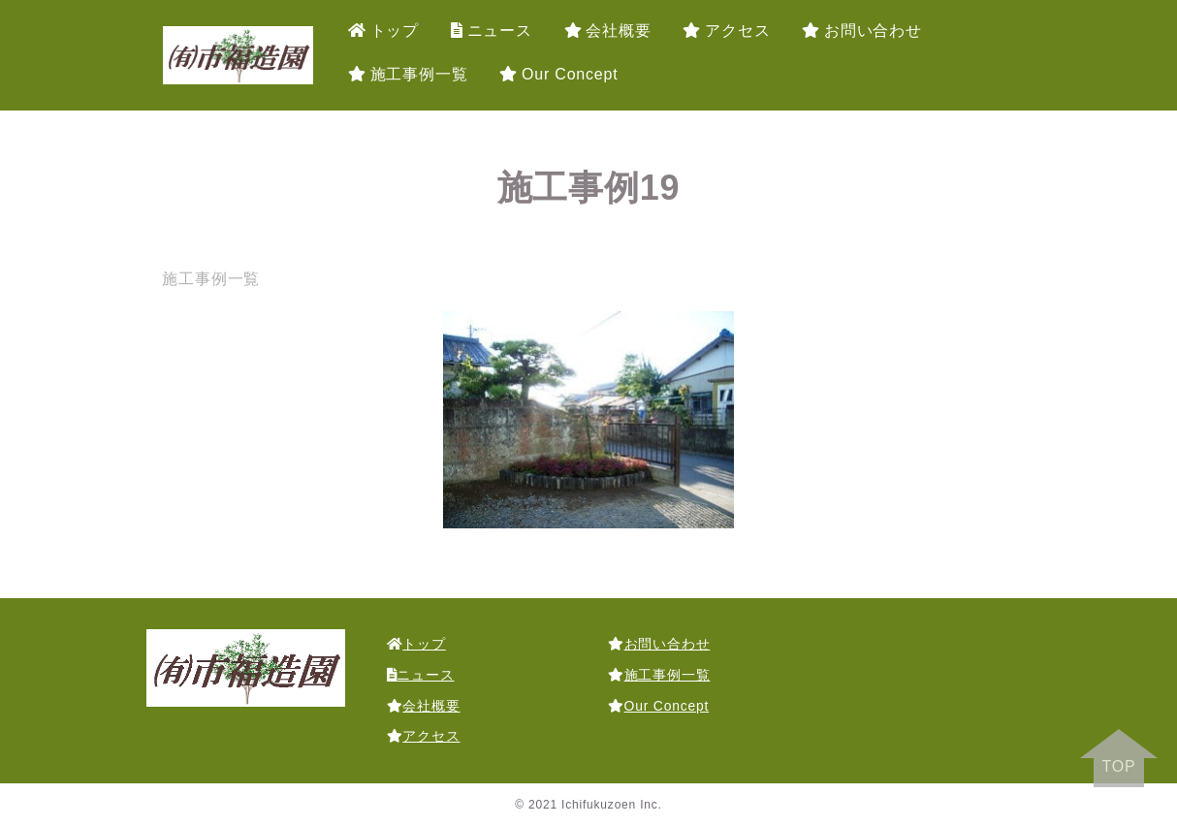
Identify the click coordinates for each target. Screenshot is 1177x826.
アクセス (726, 30)
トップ (383, 30)
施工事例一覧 (408, 74)
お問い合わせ (862, 30)
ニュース (491, 30)
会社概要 (608, 30)
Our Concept (558, 74)
